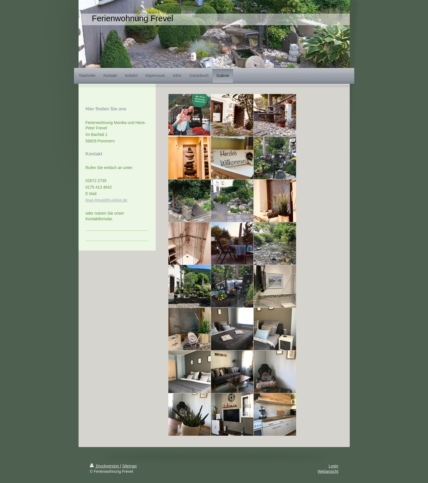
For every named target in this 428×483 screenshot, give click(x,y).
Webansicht (328, 471)
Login (333, 466)
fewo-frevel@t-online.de (106, 200)
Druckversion (105, 466)
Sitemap (129, 466)
